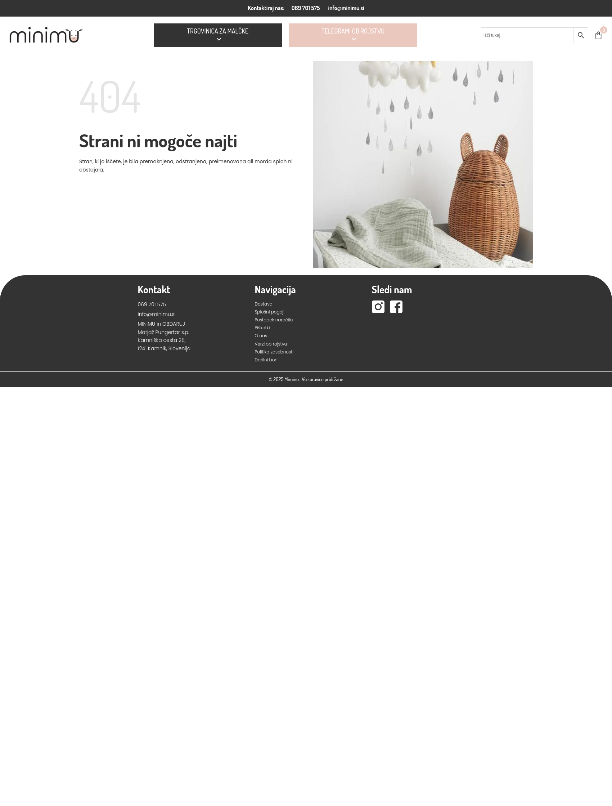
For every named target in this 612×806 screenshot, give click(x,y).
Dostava (264, 304)
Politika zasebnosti (274, 352)
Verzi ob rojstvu (271, 344)
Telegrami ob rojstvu (352, 35)
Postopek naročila (274, 320)
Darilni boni (267, 360)
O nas (261, 336)
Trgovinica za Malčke (217, 35)
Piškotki (262, 328)
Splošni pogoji (269, 312)
